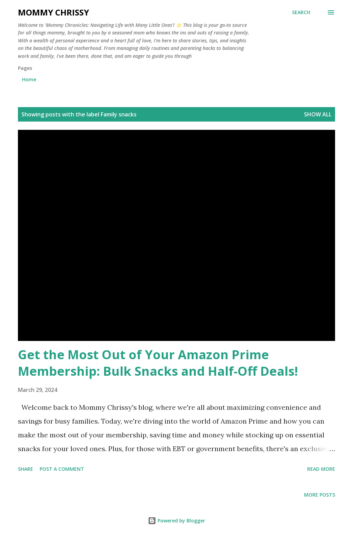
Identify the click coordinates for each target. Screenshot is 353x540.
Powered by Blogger (176, 520)
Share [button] (25, 469)
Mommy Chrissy (53, 12)
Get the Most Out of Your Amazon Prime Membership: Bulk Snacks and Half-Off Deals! (158, 363)
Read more (321, 469)
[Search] (301, 12)
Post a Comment (62, 469)
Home (29, 79)
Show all (318, 114)
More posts (319, 494)
